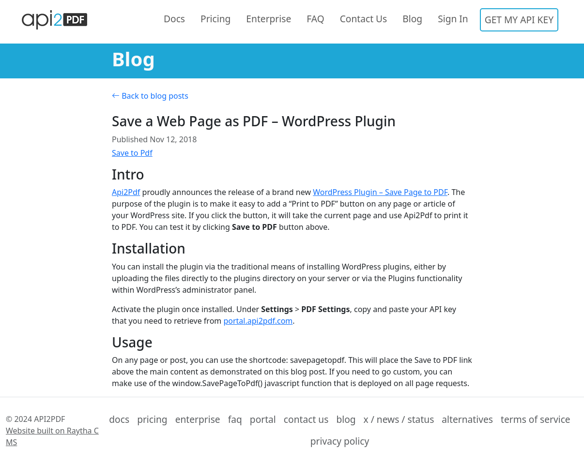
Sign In (453, 18)
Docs (174, 18)
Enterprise (268, 18)
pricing (152, 419)
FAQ (315, 18)
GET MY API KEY (519, 19)
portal (263, 419)
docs (119, 419)
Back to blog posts (150, 95)
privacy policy (339, 441)
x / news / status (399, 419)
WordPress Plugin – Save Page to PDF (380, 192)
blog (345, 419)
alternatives (467, 419)
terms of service (535, 419)
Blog (412, 18)
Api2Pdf (126, 192)
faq (235, 419)
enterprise (197, 419)
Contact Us (363, 18)
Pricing (215, 18)
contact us (306, 419)
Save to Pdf (132, 153)
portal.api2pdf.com (257, 320)
